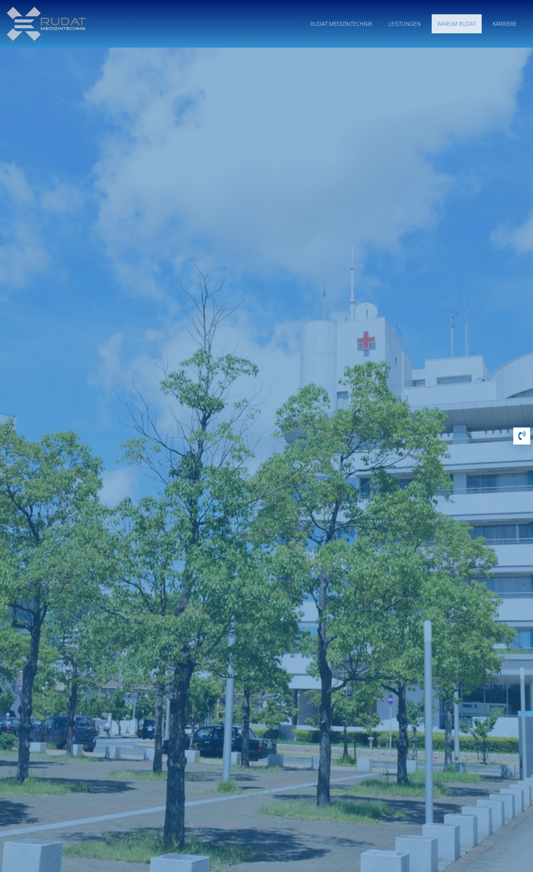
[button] (521, 436)
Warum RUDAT (456, 24)
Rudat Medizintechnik (341, 24)
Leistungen (405, 24)
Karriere (505, 24)
